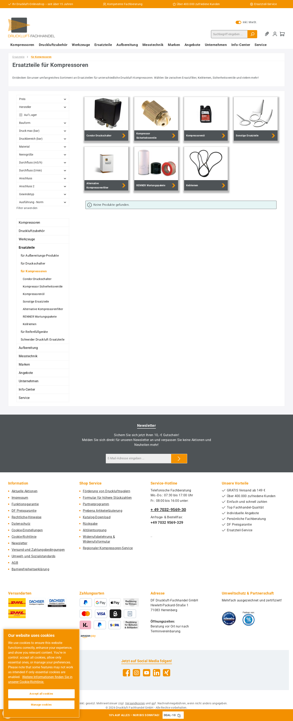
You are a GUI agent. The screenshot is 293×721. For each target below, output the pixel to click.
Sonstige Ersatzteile (36, 301)
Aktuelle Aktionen (24, 491)
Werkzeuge (27, 239)
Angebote (26, 373)
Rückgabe (90, 524)
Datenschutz (21, 524)
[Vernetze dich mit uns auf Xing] (166, 672)
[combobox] (229, 34)
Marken (24, 364)
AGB (15, 563)
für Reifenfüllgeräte (34, 332)
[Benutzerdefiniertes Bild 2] (248, 618)
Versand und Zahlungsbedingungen (38, 550)
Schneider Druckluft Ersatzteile (43, 339)
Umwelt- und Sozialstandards (33, 556)
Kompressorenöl (33, 294)
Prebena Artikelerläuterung (102, 511)
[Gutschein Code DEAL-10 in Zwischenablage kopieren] (179, 715)
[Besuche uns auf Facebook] (126, 672)
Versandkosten (135, 703)
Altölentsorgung (95, 530)
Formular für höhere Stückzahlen (107, 498)
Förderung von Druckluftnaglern (106, 491)
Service (24, 398)
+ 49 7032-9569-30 (168, 509)
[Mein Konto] (275, 34)
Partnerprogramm (96, 504)
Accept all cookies (41, 693)
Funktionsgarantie (25, 504)
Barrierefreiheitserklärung (30, 569)
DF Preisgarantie (24, 511)
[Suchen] (252, 34)
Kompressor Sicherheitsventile (43, 286)
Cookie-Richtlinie (24, 537)
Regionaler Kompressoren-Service (108, 548)
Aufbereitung (28, 348)
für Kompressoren (34, 271)
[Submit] (179, 458)
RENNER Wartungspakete (40, 316)
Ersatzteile (27, 247)
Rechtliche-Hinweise (27, 517)
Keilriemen (29, 324)
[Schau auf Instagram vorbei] (136, 672)
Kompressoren (29, 222)
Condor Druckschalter (37, 279)
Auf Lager (30, 115)
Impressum (20, 498)
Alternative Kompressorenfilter (43, 309)
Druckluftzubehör (32, 231)
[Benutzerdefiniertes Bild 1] (229, 618)
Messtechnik (28, 356)
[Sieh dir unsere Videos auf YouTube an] (146, 672)
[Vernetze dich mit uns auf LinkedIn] (156, 672)
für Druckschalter (33, 263)
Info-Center (27, 389)
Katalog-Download (96, 517)
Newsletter (19, 543)
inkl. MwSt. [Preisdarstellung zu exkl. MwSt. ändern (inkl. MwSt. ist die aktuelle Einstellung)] (246, 22)
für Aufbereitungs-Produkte (40, 255)
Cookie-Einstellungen (27, 530)
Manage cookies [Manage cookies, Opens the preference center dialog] (41, 704)
